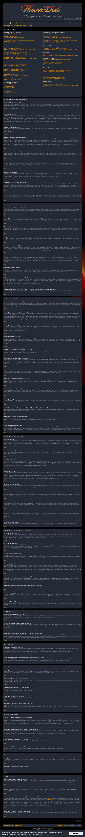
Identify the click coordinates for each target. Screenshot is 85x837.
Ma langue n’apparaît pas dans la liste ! (11, 53)
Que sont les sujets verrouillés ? (9, 92)
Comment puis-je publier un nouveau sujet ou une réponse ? (15, 64)
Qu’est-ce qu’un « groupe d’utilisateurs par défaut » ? (54, 41)
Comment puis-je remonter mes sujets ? (11, 79)
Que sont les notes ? (7, 91)
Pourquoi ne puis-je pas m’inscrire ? (10, 36)
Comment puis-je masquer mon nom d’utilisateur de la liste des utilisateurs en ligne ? (20, 49)
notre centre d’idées (7, 790)
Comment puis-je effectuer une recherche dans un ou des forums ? (56, 59)
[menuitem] (17, 23)
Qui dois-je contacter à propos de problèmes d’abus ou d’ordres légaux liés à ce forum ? (61, 85)
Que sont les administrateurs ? (49, 33)
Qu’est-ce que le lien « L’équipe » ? (50, 42)
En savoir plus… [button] (38, 834)
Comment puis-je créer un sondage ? (11, 67)
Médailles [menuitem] (13, 23)
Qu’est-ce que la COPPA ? (8, 35)
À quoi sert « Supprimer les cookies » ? (11, 43)
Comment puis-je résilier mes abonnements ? (52, 72)
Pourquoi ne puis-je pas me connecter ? (11, 38)
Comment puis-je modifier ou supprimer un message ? (14, 65)
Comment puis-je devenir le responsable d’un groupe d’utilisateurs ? (57, 38)
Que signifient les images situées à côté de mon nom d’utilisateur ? (17, 54)
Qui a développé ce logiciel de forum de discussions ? (54, 82)
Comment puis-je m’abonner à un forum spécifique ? (53, 71)
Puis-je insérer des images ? (9, 87)
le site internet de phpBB (39, 250)
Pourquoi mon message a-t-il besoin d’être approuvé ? (14, 78)
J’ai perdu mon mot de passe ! (9, 41)
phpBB (38, 828)
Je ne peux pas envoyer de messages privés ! (52, 47)
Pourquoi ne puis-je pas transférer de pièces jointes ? (14, 73)
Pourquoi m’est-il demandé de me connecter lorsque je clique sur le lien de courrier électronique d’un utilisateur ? (20, 59)
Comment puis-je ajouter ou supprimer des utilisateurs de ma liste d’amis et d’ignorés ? (60, 55)
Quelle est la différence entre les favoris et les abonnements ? (55, 69)
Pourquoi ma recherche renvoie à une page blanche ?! (54, 62)
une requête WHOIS (50, 799)
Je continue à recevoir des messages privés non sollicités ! (55, 48)
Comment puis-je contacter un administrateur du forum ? (54, 86)
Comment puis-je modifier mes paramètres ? (12, 48)
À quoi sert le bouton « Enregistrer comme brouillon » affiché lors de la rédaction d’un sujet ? (22, 76)
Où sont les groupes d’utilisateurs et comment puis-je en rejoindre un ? (57, 37)
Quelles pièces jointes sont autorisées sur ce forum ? (54, 77)
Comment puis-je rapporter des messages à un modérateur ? (15, 75)
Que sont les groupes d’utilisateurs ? (50, 36)
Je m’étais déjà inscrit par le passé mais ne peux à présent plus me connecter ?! (19, 40)
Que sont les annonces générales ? (10, 88)
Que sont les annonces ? (8, 90)
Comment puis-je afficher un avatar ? (10, 55)
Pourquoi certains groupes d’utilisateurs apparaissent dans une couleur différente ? (60, 40)
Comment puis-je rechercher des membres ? (52, 63)
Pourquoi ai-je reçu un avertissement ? (11, 74)
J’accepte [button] (75, 833)
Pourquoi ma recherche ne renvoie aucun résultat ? (53, 60)
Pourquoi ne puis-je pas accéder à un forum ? (12, 71)
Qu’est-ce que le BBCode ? (9, 83)
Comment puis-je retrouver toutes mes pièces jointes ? (54, 78)
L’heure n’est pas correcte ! (8, 50)
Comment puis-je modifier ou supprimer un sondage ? (14, 70)
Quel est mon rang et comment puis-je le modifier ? (13, 57)
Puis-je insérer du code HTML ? (9, 85)
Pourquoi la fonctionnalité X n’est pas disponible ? (53, 84)
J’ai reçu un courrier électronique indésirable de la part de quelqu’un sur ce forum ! (60, 49)
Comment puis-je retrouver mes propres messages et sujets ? (55, 64)
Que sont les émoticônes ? (8, 86)
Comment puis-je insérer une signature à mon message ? (15, 66)
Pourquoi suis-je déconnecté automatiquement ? (13, 42)
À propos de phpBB (65, 782)
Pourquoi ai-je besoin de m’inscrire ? (10, 33)
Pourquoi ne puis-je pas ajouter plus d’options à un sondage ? (16, 69)
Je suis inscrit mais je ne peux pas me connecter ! (13, 37)
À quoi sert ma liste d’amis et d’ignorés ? (51, 53)
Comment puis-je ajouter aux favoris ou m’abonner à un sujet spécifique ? (58, 70)
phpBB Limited (38, 780)
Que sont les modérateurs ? (49, 35)
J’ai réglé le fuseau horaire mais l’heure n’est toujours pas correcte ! (17, 52)
